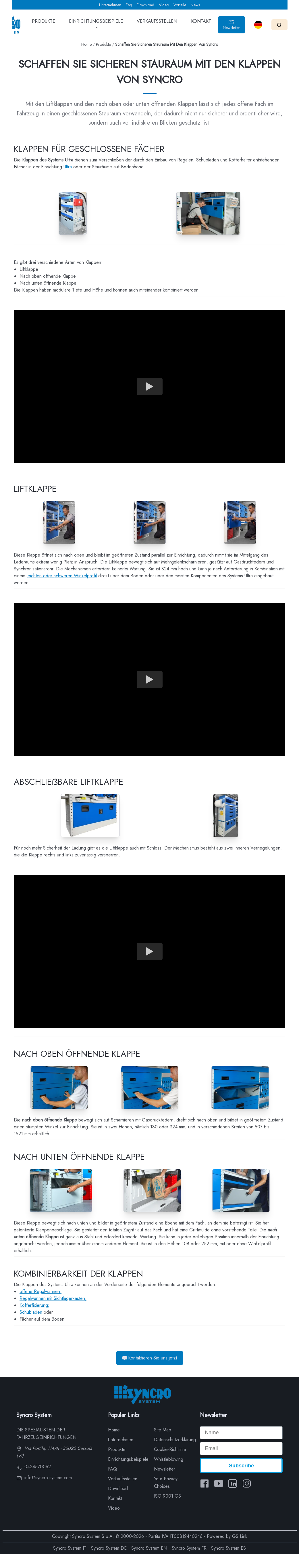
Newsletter (231, 25)
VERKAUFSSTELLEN (157, 25)
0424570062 (33, 1466)
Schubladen (31, 1312)
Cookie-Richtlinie (170, 1449)
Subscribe (241, 1466)
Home (86, 44)
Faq (129, 5)
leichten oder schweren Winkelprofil (62, 575)
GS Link (239, 1536)
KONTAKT (201, 25)
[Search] (279, 24)
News (195, 5)
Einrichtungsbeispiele (128, 1459)
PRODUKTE (43, 25)
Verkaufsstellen (122, 1478)
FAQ (112, 1469)
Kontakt (115, 1498)
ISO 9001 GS (167, 1496)
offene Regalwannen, (40, 1291)
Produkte (103, 44)
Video (164, 5)
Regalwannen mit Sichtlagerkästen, (53, 1298)
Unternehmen (110, 5)
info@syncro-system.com (44, 1477)
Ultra (68, 166)
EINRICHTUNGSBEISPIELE (96, 26)
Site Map (162, 1430)
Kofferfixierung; (34, 1305)
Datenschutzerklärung (175, 1439)
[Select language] (258, 24)
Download (145, 5)
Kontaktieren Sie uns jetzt (149, 1358)
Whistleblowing (168, 1459)
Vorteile (179, 5)
